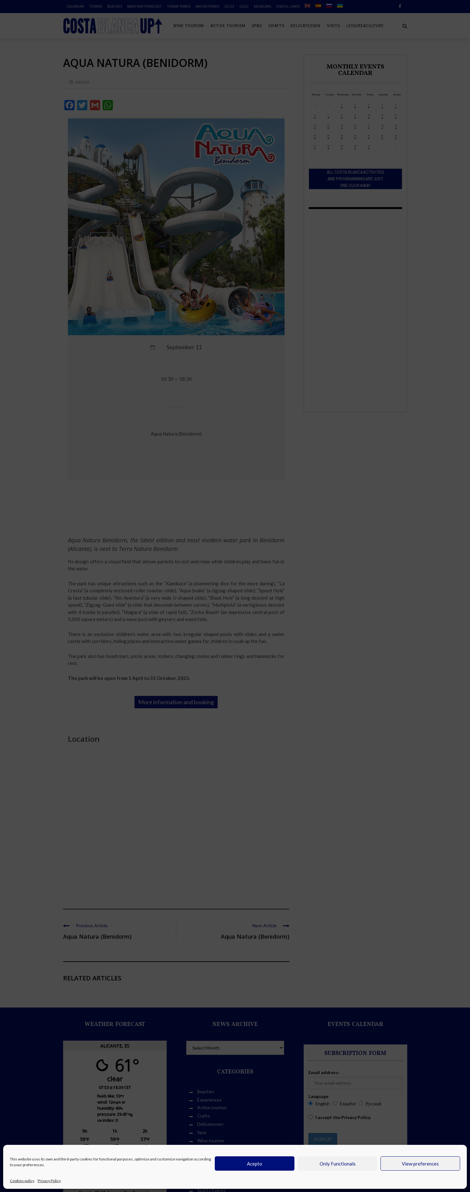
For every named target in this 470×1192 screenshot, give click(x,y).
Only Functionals (338, 1164)
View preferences (420, 1164)
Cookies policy (22, 1180)
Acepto (254, 1164)
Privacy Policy (49, 1180)
